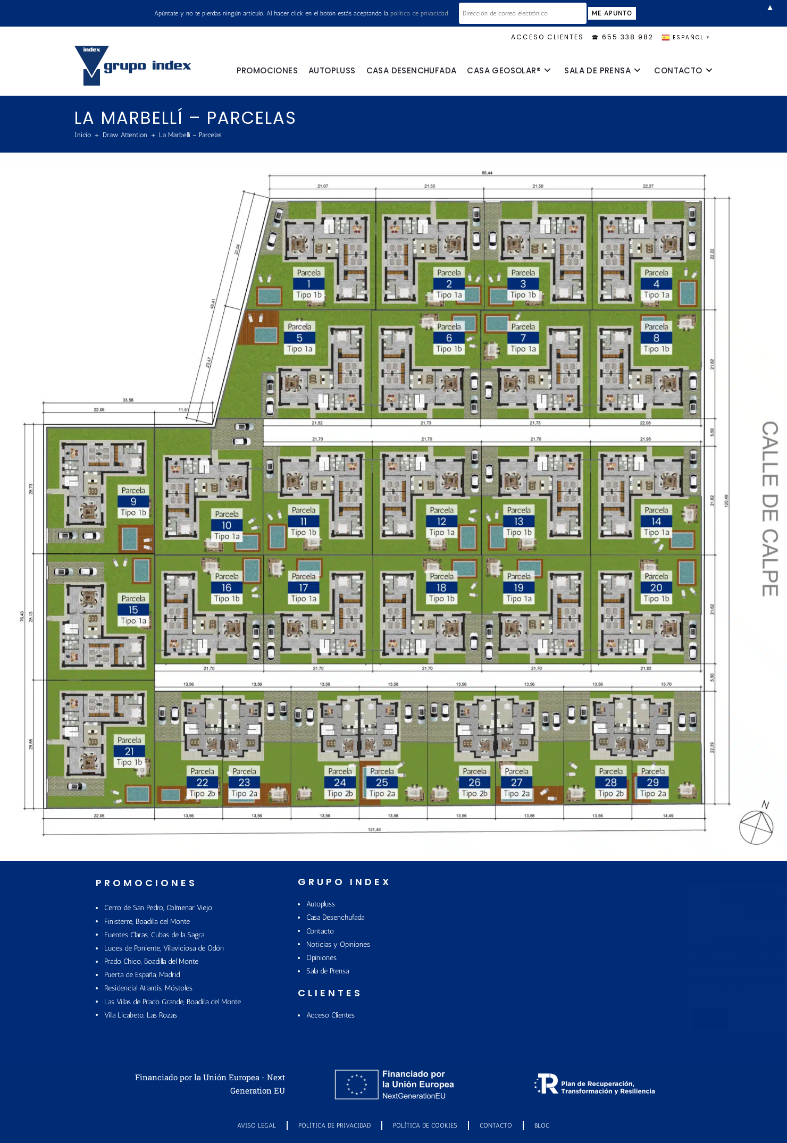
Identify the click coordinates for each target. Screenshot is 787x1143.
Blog (542, 1125)
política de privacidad (419, 13)
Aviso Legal (256, 1125)
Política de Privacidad (334, 1125)
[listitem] (326, 259)
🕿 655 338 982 (623, 36)
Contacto (496, 1125)
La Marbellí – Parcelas (190, 135)
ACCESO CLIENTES (547, 36)
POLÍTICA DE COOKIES (425, 1125)
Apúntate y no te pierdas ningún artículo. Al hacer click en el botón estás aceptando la (301, 13)
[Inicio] (82, 135)
